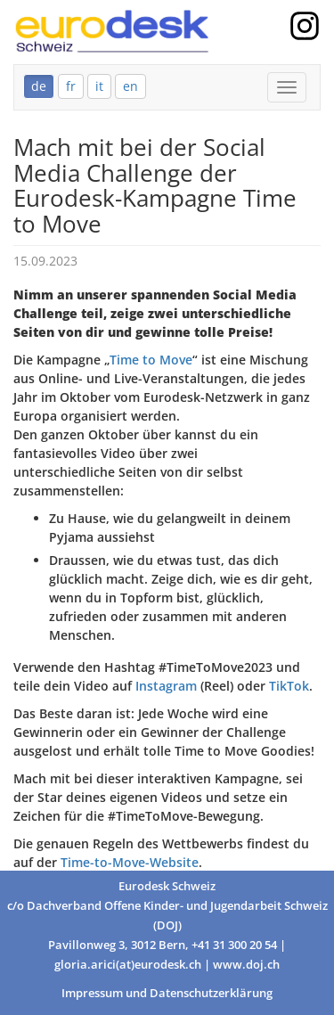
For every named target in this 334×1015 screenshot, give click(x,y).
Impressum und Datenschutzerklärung (167, 993)
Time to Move (151, 359)
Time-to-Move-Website (130, 862)
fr (71, 86)
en (130, 86)
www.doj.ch (246, 964)
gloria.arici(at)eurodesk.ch (127, 964)
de (38, 86)
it (99, 86)
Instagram (166, 685)
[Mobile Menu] (286, 87)
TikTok (289, 685)
